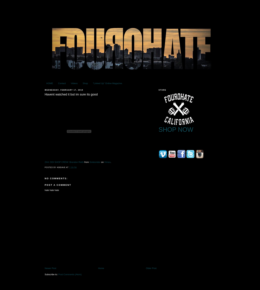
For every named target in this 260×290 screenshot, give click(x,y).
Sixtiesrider (94, 162)
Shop (85, 83)
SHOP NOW (176, 129)
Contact (62, 83)
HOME (49, 83)
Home (101, 268)
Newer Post (50, 268)
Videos (74, 83)
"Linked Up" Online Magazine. (108, 83)
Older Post (151, 268)
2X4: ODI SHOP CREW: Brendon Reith (64, 162)
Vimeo (107, 162)
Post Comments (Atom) (70, 274)
